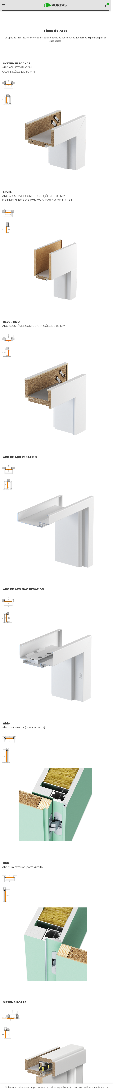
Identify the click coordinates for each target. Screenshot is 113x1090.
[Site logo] (55, 5)
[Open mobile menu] (4, 5)
